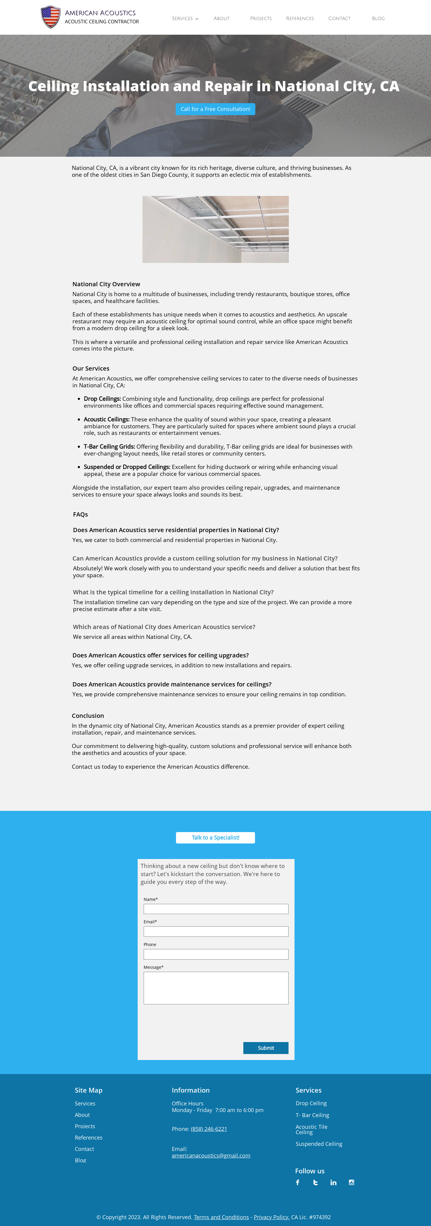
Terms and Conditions (221, 1217)
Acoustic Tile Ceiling (311, 1129)
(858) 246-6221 (209, 1128)
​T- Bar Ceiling (312, 1115)
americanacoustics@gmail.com (211, 1155)
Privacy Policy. (272, 1217)
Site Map (89, 1089)
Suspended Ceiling (319, 1143)
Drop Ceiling (311, 1103)
